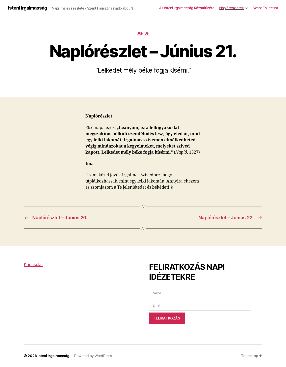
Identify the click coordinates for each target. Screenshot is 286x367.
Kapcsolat (33, 264)
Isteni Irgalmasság (27, 8)
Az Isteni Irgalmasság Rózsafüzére (186, 8)
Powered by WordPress (93, 356)
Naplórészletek (231, 8)
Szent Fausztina (265, 8)
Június (143, 33)
